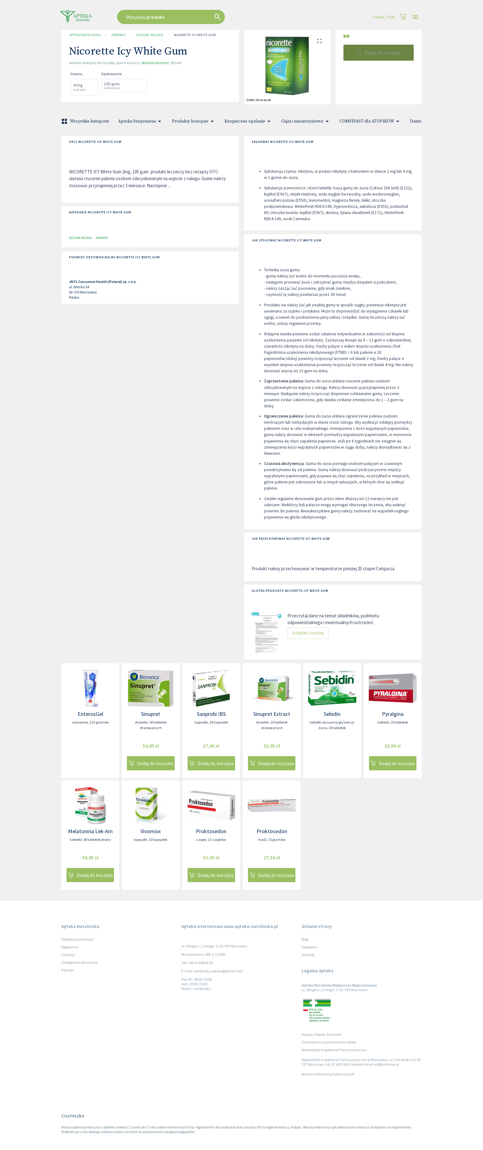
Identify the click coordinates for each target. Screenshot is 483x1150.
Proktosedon (211, 831)
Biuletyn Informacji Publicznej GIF (328, 1074)
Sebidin (332, 713)
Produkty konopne (194, 121)
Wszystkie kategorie (86, 121)
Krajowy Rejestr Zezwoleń (322, 1034)
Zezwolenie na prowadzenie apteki (329, 1042)
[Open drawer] (415, 17)
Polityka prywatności (77, 939)
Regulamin (70, 947)
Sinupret (150, 713)
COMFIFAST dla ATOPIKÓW (370, 121)
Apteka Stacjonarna (140, 121)
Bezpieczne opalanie (248, 121)
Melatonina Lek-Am (90, 831)
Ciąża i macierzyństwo (306, 121)
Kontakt (67, 970)
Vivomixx (150, 831)
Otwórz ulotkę (308, 633)
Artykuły (308, 954)
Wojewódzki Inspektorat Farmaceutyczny (334, 1049)
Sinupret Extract (271, 713)
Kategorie (309, 947)
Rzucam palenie (150, 35)
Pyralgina (393, 713)
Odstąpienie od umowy (79, 962)
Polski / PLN (384, 17)
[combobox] (202, 17)
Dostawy (68, 954)
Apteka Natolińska (85, 35)
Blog (305, 939)
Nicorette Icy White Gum (195, 35)
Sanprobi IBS (211, 713)
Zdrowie (118, 35)
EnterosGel (90, 713)
